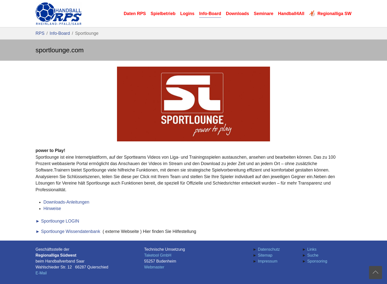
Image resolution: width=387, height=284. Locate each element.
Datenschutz (269, 249)
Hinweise (52, 208)
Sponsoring (317, 261)
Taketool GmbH (157, 255)
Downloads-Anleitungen (66, 202)
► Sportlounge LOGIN (57, 221)
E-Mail (41, 273)
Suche (312, 255)
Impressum (267, 261)
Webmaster (154, 267)
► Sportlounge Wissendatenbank (68, 231)
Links (311, 249)
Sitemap (265, 255)
